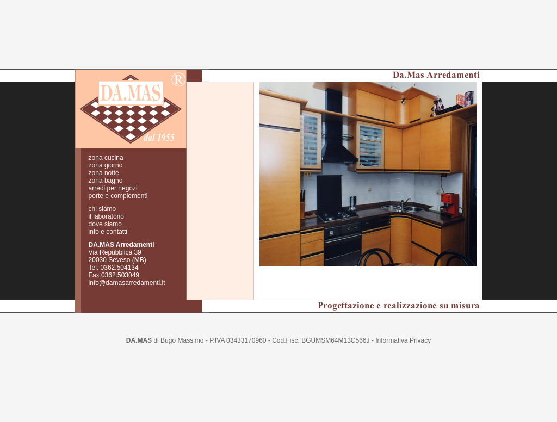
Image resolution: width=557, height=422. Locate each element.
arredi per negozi (113, 173)
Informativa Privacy (403, 325)
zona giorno (106, 150)
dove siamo (105, 209)
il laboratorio (106, 201)
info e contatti (108, 216)
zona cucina (106, 142)
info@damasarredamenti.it (127, 267)
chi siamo (102, 193)
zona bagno (106, 165)
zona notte (104, 158)
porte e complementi (118, 180)
